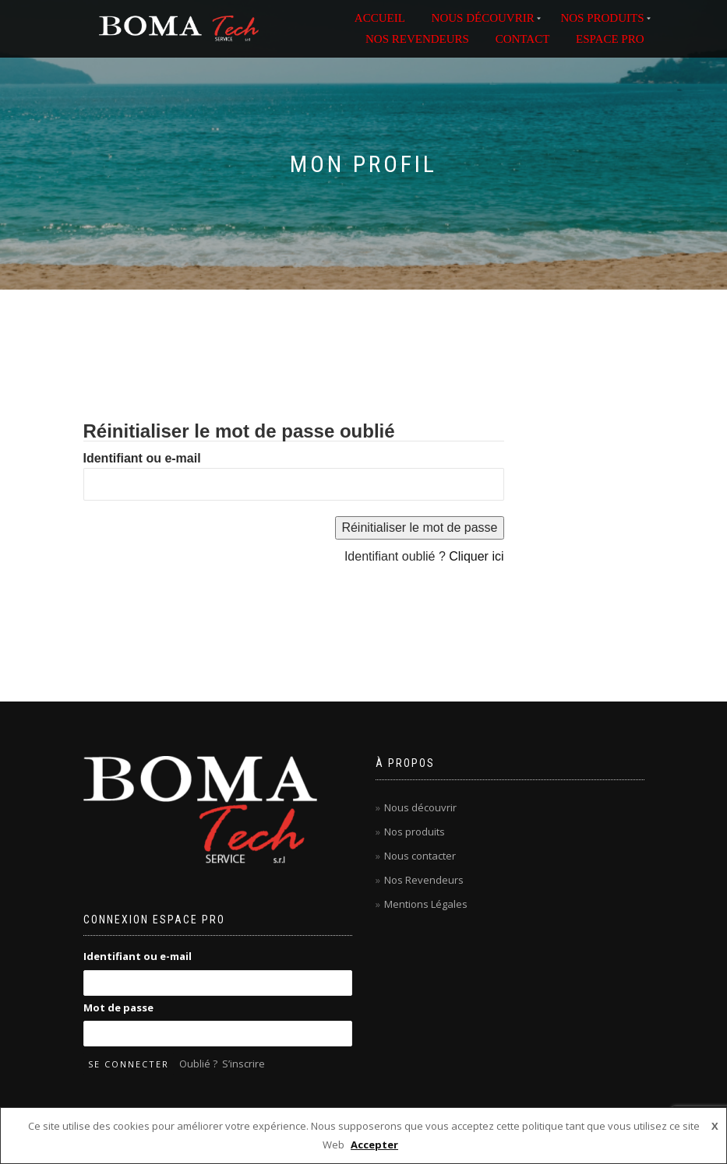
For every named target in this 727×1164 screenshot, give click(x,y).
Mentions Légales (426, 904)
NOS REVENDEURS (417, 39)
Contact (523, 39)
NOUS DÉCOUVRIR (483, 18)
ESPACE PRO (610, 39)
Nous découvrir (420, 807)
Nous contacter (420, 856)
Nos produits (414, 832)
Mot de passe (118, 1007)
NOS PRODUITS (602, 18)
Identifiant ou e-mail (142, 458)
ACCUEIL (380, 18)
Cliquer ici (476, 556)
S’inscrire (243, 1064)
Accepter (374, 1145)
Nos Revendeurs (424, 880)
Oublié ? (198, 1064)
